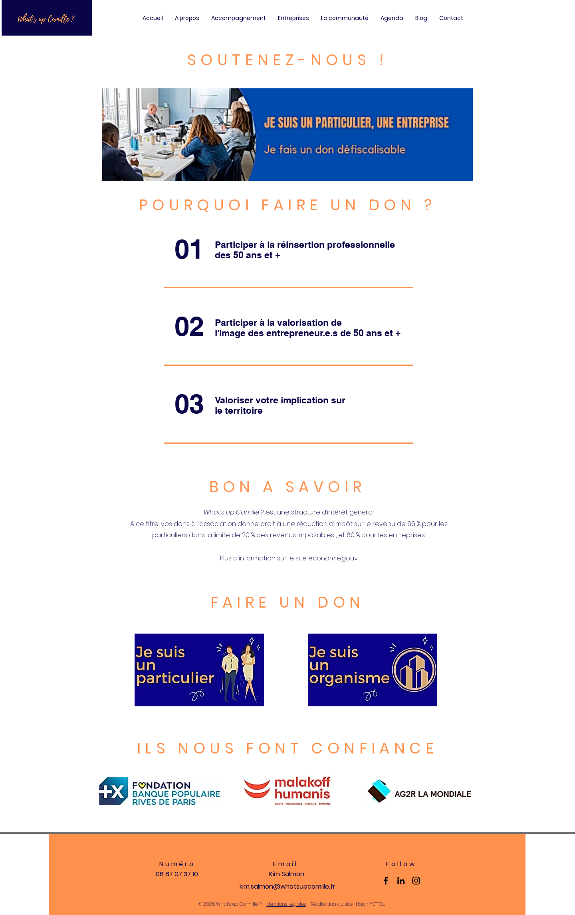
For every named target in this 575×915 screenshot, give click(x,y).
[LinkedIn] (401, 880)
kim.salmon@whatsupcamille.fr (287, 886)
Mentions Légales (286, 904)
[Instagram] (416, 880)
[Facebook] (386, 880)
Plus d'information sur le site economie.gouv (289, 558)
